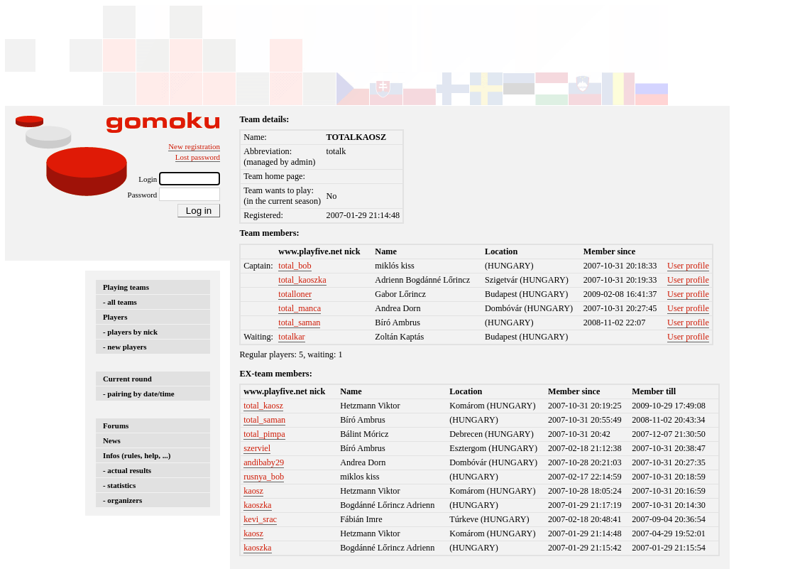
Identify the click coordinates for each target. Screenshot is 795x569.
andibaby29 (263, 462)
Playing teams (126, 287)
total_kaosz (263, 406)
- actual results (127, 470)
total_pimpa (264, 434)
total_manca (299, 308)
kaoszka (257, 505)
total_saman (299, 322)
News (112, 440)
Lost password (197, 157)
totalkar (291, 337)
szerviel (256, 448)
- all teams (120, 302)
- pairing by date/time (139, 393)
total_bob (294, 266)
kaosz (253, 491)
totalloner (295, 294)
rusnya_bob (263, 477)
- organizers (122, 500)
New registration (194, 146)
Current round (127, 378)
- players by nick (130, 331)
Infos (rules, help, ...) (136, 455)
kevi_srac (260, 519)
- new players (125, 346)
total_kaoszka (302, 280)
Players (115, 317)
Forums (115, 425)
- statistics (119, 485)
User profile (688, 266)
